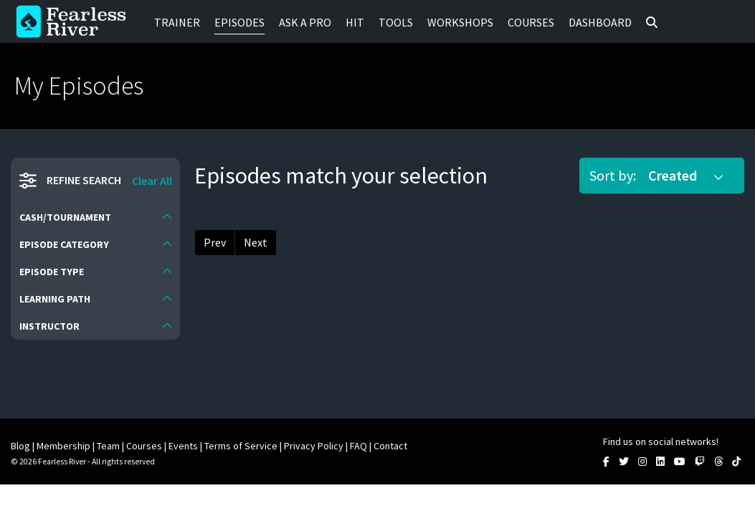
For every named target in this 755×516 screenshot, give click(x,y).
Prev (215, 242)
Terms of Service (240, 445)
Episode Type (51, 271)
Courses (531, 22)
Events (183, 445)
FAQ (358, 445)
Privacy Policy (313, 445)
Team (108, 445)
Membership (63, 445)
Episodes (239, 22)
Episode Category (64, 244)
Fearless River (75, 21)
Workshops (460, 22)
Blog (20, 445)
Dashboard (600, 22)
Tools (396, 22)
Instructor (49, 326)
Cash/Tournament (65, 217)
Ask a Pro (305, 22)
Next (255, 242)
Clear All (152, 180)
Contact (390, 445)
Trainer (177, 22)
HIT (355, 22)
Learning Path (54, 298)
